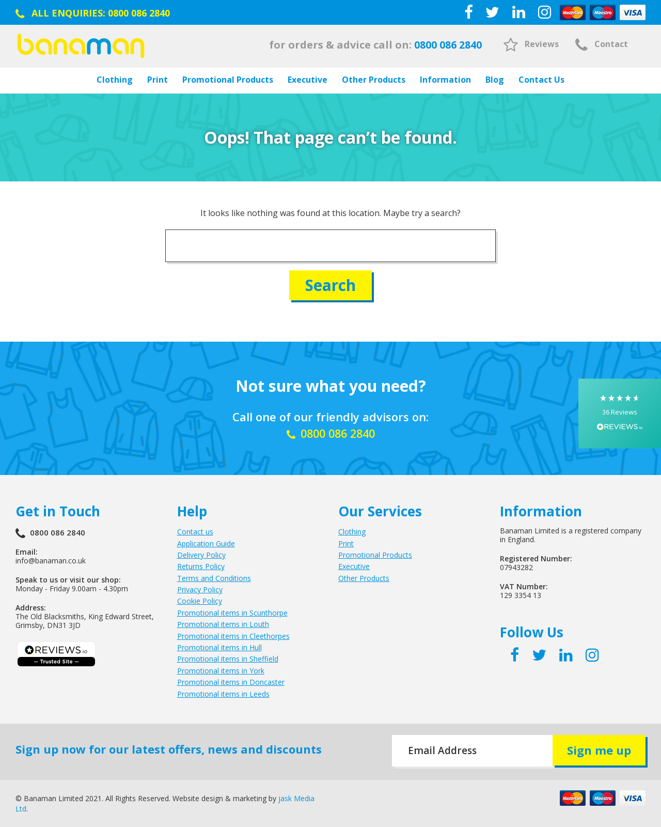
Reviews (531, 44)
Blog (494, 79)
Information (445, 79)
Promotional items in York (220, 670)
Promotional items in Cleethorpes (233, 635)
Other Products (373, 79)
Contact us (195, 532)
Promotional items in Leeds (223, 693)
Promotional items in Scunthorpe (232, 612)
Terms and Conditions (214, 578)
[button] (619, 414)
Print (157, 79)
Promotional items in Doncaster (231, 682)
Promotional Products (227, 79)
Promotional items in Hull (219, 647)
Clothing (115, 79)
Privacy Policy (200, 589)
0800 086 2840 (139, 13)
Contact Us (541, 79)
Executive (307, 79)
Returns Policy (201, 566)
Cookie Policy (199, 601)
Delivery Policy (201, 554)
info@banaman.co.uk (50, 560)
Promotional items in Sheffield (227, 659)
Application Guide (206, 543)
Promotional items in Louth (223, 624)
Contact (601, 44)
